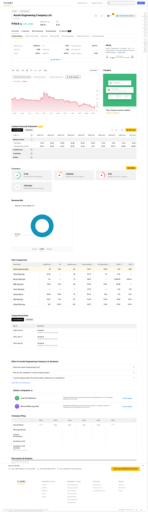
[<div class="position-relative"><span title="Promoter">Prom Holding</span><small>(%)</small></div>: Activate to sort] (86, 264)
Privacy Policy (97, 485)
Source (34, 249)
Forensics (44, 36)
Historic (49, 249)
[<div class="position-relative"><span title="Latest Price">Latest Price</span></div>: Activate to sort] (46, 264)
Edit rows (131, 130)
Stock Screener (72, 493)
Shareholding (51, 31)
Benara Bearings (19, 279)
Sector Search (71, 490)
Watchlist (44, 490)
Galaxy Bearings (19, 304)
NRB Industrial (18, 284)
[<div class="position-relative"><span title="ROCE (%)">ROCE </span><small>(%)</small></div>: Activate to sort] (116, 264)
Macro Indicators (72, 499)
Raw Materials (71, 502)
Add (73, 77)
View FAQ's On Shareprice (21, 382)
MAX (45, 70)
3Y (31, 70)
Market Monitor (72, 496)
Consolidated (17, 130)
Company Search (72, 488)
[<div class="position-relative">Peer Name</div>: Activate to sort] (25, 264)
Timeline (44, 485)
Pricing (121, 490)
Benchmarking (37, 31)
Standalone (28, 130)
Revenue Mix (54, 36)
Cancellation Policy (99, 490)
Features (121, 485)
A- (112, 130)
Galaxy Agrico (18, 294)
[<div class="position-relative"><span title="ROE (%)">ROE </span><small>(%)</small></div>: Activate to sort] (129, 264)
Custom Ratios (17, 36)
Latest (42, 249)
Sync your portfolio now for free (125, 469)
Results (44, 496)
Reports (65, 31)
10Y (40, 70)
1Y (27, 70)
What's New (122, 488)
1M (13, 70)
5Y (35, 70)
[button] (17, 264)
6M (17, 70)
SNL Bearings (18, 299)
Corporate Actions (83, 36)
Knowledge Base (98, 36)
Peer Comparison (68, 36)
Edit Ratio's (56, 60)
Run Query (128, 398)
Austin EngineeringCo (21, 269)
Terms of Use (97, 488)
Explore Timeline (113, 113)
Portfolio (44, 488)
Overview (15, 31)
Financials (25, 31)
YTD (22, 70)
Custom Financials (31, 36)
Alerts (43, 493)
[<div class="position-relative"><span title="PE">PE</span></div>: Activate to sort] (59, 264)
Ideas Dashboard (72, 485)
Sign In (141, 3)
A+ (116, 130)
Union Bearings (18, 289)
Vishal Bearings (19, 274)
